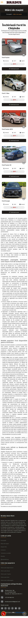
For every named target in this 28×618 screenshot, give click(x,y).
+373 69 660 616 (9, 602)
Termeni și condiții (6, 558)
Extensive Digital (20, 612)
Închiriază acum (14, 68)
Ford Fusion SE (6, 165)
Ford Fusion (5, 57)
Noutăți (3, 561)
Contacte (3, 555)
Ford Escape (6, 201)
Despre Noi (4, 552)
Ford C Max (5, 93)
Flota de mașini (5, 548)
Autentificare (5, 564)
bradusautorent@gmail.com (12, 606)
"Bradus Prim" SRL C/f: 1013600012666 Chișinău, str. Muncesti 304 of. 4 (13, 597)
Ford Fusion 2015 (7, 129)
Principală (9, 14)
